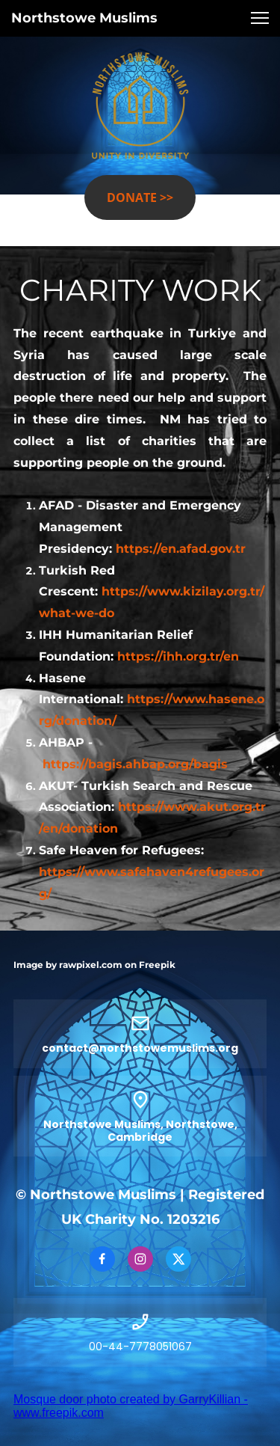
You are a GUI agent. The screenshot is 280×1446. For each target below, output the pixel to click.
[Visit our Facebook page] (102, 1259)
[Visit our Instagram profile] (140, 1259)
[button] (260, 18)
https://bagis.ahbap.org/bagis (135, 764)
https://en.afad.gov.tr (181, 549)
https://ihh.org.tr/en (178, 656)
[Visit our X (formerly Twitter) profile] (178, 1259)
